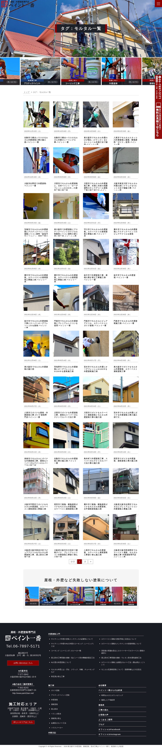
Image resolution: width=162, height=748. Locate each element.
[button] (2, 71)
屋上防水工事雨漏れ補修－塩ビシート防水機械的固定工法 (73, 658)
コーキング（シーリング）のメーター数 (66, 651)
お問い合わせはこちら (23, 663)
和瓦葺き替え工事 (57, 676)
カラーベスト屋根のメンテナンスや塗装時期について (121, 644)
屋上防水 (54, 709)
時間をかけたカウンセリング (112, 695)
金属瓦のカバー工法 (58, 723)
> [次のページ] (90, 562)
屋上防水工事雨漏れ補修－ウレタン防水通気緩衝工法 (121, 658)
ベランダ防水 (56, 714)
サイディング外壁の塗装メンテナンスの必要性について (72, 639)
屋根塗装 (54, 704)
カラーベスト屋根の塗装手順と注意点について (118, 639)
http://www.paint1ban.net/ (23, 693)
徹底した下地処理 (108, 700)
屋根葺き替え (56, 718)
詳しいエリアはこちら (23, 722)
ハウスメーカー (57, 728)
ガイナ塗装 (55, 690)
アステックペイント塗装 (60, 695)
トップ (26, 92)
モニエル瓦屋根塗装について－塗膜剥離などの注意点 (121, 669)
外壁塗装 (54, 700)
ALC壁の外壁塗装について (61, 662)
